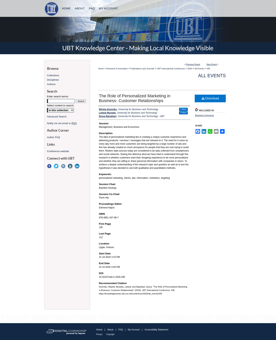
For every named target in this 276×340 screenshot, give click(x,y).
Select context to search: (60, 105)
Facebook (49, 166)
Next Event (212, 64)
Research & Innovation (117, 68)
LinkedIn (77, 166)
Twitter (56, 166)
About (110, 329)
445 (208, 68)
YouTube (70, 166)
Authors (51, 84)
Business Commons (204, 115)
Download (210, 98)
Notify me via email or (62, 123)
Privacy (99, 334)
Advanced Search (57, 116)
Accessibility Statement (156, 329)
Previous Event (193, 64)
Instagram (63, 166)
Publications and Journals (142, 68)
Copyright (110, 334)
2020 (190, 68)
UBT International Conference (171, 68)
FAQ (120, 329)
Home (101, 68)
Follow (183, 109)
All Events (200, 68)
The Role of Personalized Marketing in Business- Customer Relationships (134, 98)
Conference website (58, 151)
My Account (134, 329)
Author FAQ (53, 137)
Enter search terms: (58, 96)
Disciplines (53, 79)
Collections (53, 75)
